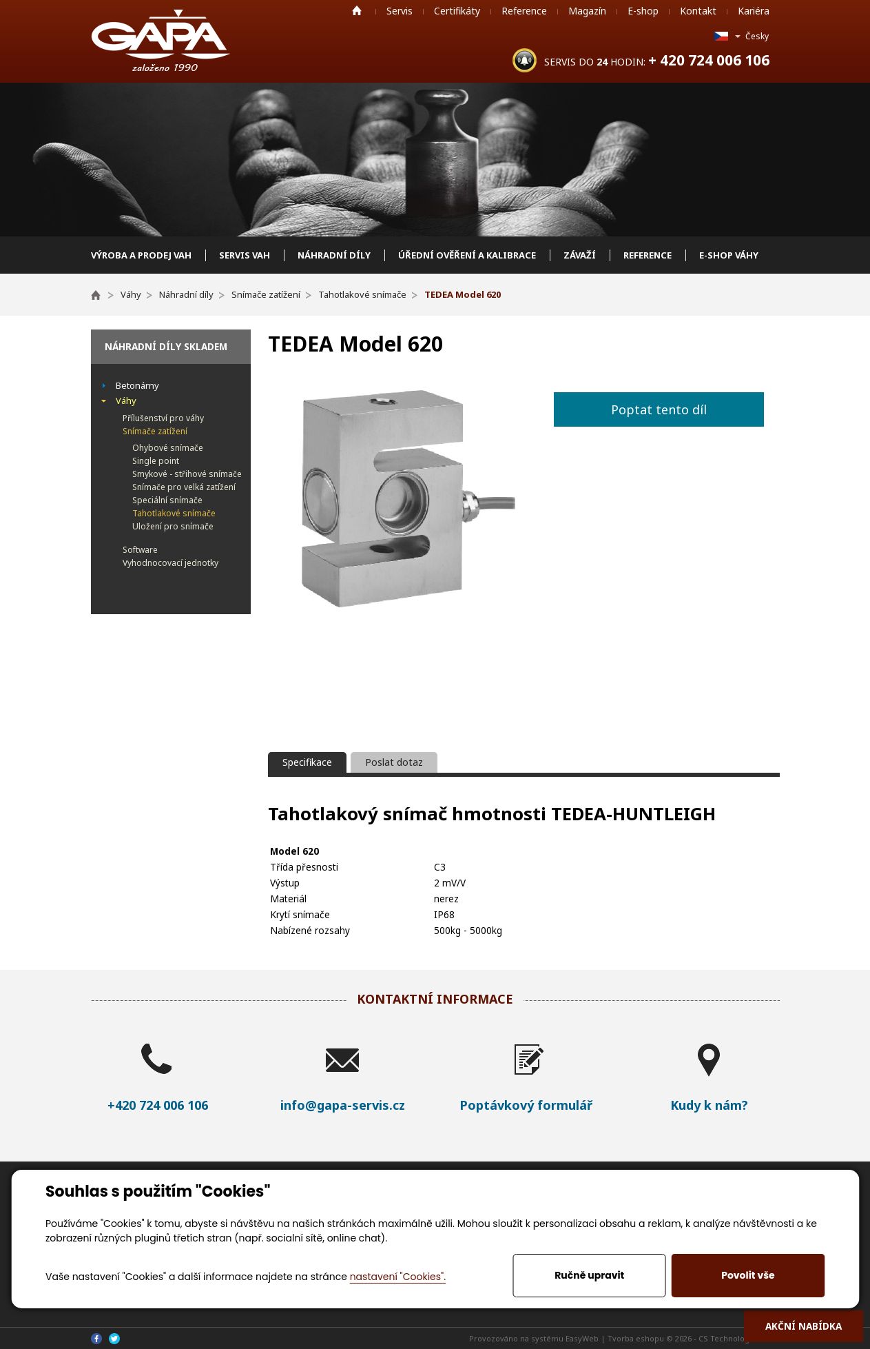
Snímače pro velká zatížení (184, 487)
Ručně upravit (589, 1275)
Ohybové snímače (167, 448)
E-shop (643, 10)
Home (357, 10)
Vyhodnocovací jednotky (170, 563)
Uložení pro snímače (173, 526)
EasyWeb (582, 1338)
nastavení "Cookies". (398, 1277)
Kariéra (753, 10)
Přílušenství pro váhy (163, 418)
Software (140, 550)
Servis (399, 10)
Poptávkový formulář (525, 1105)
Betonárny (137, 385)
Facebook (96, 1338)
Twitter (114, 1338)
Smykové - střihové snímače (187, 474)
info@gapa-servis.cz (342, 1105)
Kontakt (698, 10)
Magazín (587, 10)
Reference (524, 10)
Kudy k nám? (709, 1105)
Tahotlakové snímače (174, 513)
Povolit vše (747, 1275)
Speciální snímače (167, 500)
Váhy (126, 400)
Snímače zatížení (155, 431)
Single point (155, 461)
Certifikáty (457, 10)
